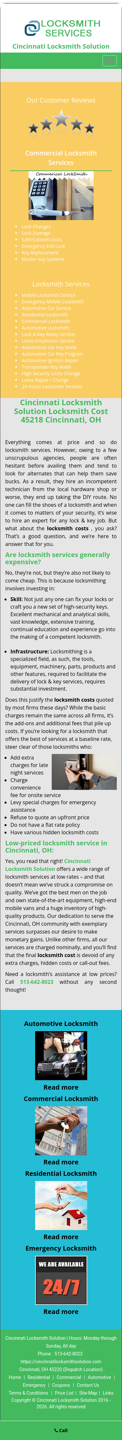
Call (61, 1430)
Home (15, 1377)
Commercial (69, 1377)
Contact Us (88, 1385)
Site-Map (88, 1393)
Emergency (34, 1385)
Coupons (61, 1385)
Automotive (99, 1377)
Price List (64, 1393)
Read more (61, 1087)
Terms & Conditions (28, 1393)
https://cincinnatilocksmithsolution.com (61, 1361)
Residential (39, 1377)
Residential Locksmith (61, 1173)
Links (108, 1393)
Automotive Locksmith (61, 1023)
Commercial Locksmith (61, 1098)
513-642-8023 (69, 1353)
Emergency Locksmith (61, 1248)
